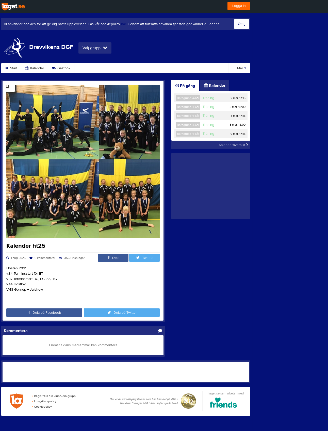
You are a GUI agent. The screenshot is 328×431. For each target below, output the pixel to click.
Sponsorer (89, 68)
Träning (208, 98)
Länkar (171, 68)
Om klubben (120, 68)
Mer (239, 68)
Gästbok (61, 68)
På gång (185, 85)
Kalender (34, 68)
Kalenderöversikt (233, 145)
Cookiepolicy (42, 407)
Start (11, 68)
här (123, 24)
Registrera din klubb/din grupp (54, 396)
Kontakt (148, 68)
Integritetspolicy (44, 401)
